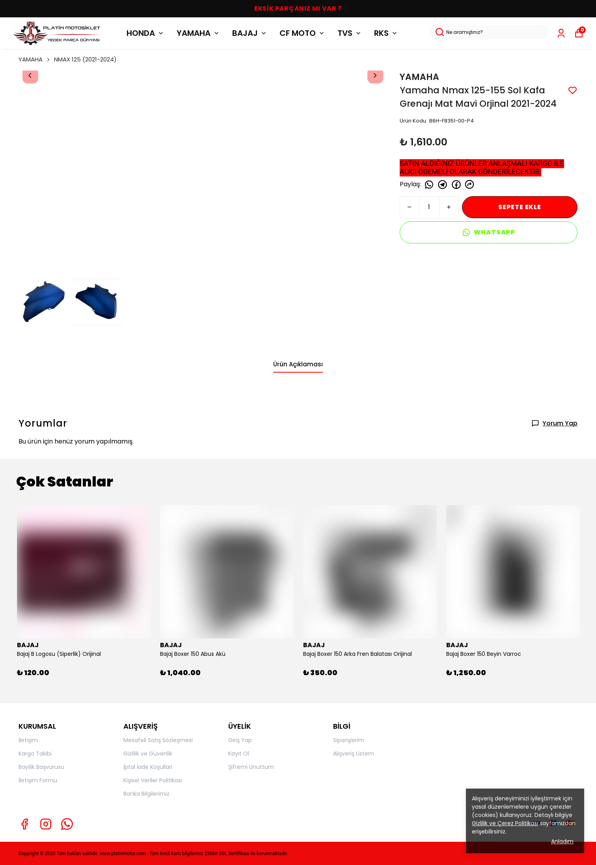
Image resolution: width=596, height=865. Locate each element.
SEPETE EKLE (519, 207)
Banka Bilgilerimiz (146, 794)
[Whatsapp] (67, 824)
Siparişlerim (348, 740)
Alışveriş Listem (353, 753)
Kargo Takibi (35, 753)
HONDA (146, 33)
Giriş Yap (240, 740)
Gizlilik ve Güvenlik (147, 753)
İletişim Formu (38, 780)
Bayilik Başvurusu (41, 767)
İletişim (28, 740)
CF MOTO (302, 33)
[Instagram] (46, 824)
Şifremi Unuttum (251, 767)
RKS (386, 33)
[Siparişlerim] (561, 33)
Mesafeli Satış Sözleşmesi (158, 740)
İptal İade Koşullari (147, 767)
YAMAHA (198, 33)
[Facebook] (24, 824)
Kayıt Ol (238, 753)
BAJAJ (250, 33)
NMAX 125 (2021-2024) (85, 59)
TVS (349, 33)
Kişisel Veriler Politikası (152, 780)
